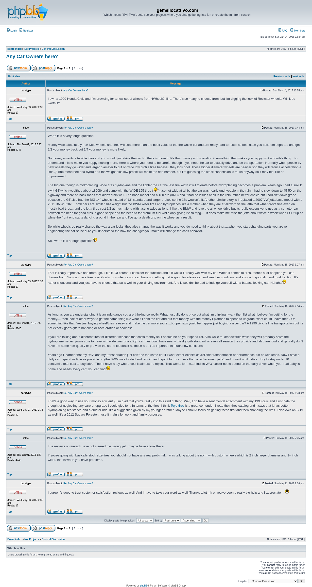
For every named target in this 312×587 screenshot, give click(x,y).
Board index (14, 49)
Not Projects (31, 49)
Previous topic (282, 76)
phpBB (143, 585)
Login (12, 30)
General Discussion (53, 49)
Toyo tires (177, 405)
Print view (14, 76)
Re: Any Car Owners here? (78, 127)
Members (297, 30)
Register (26, 30)
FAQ (282, 30)
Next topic (298, 76)
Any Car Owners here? (32, 56)
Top (9, 118)
